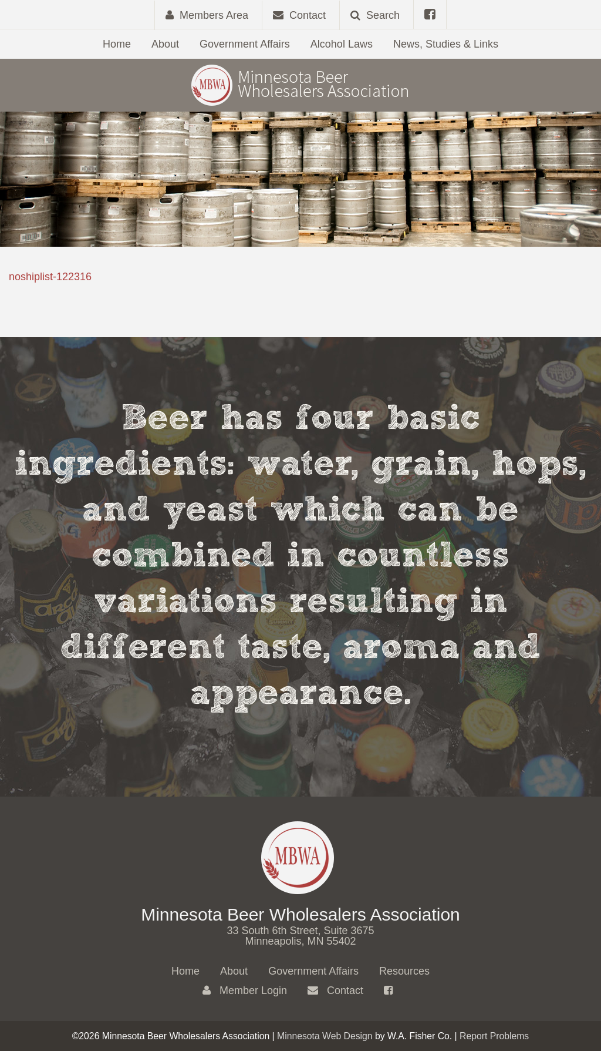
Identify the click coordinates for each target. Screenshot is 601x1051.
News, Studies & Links (445, 44)
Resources (404, 971)
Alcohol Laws (341, 44)
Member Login (244, 990)
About (165, 44)
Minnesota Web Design (325, 1036)
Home (117, 44)
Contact (335, 990)
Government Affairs (245, 44)
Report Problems (494, 1036)
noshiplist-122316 (50, 277)
